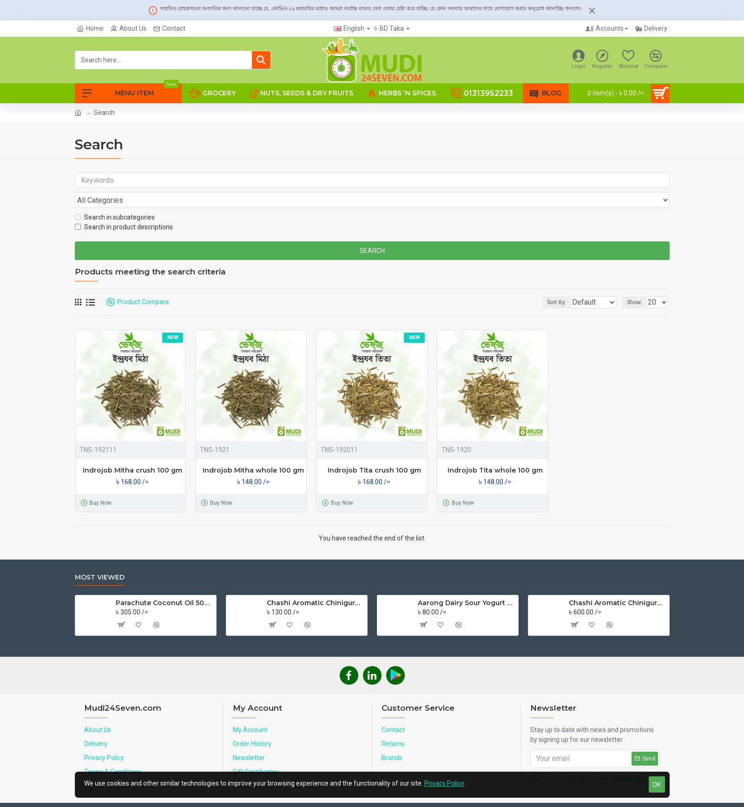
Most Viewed (100, 560)
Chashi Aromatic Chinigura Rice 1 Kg (315, 585)
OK (656, 784)
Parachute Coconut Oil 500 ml (164, 585)
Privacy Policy (444, 783)
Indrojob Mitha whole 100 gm (253, 452)
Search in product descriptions (124, 209)
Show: (637, 284)
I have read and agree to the (588, 761)
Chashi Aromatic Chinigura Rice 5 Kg (617, 585)
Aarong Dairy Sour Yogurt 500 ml (466, 585)
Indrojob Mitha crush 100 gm (132, 452)
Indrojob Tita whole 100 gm (495, 452)
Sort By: (550, 284)
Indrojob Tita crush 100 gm (374, 452)
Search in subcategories (115, 199)
